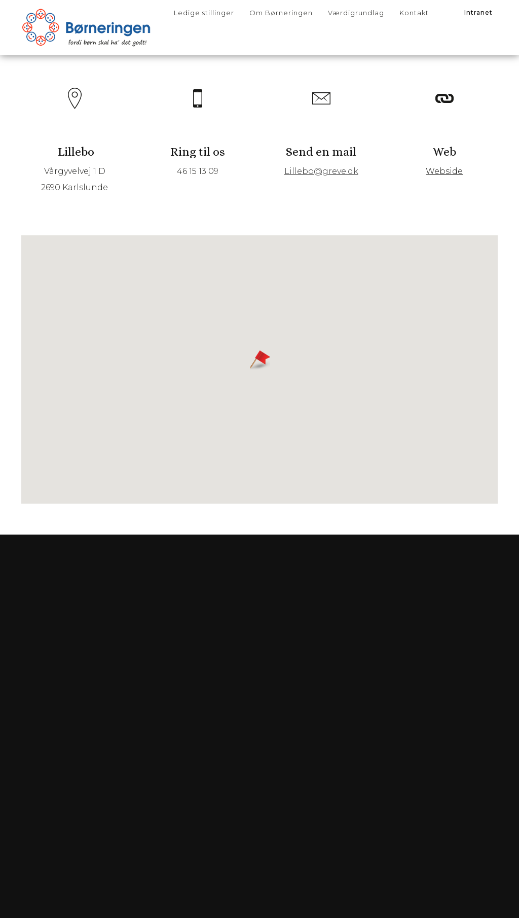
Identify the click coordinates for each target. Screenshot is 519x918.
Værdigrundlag (356, 13)
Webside (442, 178)
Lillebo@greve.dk (321, 178)
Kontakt (414, 13)
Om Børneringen (281, 13)
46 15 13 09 (198, 178)
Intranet (478, 12)
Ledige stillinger (204, 13)
